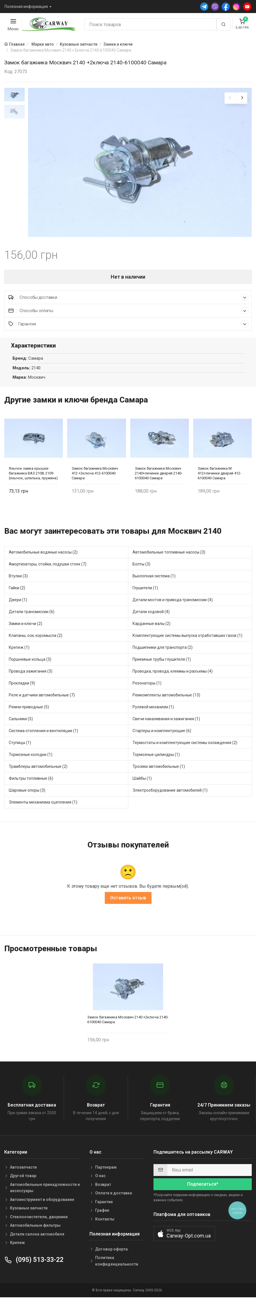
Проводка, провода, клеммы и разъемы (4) (173, 688)
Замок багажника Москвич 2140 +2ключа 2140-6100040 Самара (127, 1036)
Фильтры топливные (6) (31, 795)
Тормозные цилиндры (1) (156, 771)
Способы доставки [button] (128, 314)
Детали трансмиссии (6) (31, 628)
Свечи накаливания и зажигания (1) (166, 735)
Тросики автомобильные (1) (159, 783)
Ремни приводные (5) (29, 723)
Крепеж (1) (19, 664)
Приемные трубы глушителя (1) (162, 676)
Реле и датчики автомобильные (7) (42, 711)
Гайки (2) (17, 604)
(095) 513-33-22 (33, 1276)
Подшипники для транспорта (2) (163, 664)
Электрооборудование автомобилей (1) (170, 807)
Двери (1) (18, 616)
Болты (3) (141, 580)
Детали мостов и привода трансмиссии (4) (173, 616)
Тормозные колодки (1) (30, 771)
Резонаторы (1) (147, 700)
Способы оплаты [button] (128, 327)
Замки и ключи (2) (25, 640)
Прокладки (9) (22, 700)
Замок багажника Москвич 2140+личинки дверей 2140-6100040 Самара (158, 490)
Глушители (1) (145, 604)
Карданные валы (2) (151, 640)
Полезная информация (26, 6)
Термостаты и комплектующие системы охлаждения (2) (185, 759)
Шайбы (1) (142, 795)
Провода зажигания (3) (30, 688)
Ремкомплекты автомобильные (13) (166, 711)
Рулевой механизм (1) (153, 723)
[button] (184, 1250)
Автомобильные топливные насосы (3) (169, 569)
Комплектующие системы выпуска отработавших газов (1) (187, 652)
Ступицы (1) (20, 759)
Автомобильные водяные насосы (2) (43, 569)
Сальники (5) (21, 735)
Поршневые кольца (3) (30, 676)
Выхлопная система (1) (154, 592)
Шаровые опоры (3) (27, 807)
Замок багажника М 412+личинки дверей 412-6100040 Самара (219, 490)
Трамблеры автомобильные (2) (38, 783)
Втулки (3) (18, 592)
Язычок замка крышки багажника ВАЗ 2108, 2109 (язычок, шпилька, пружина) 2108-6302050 (33, 490)
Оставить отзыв (128, 914)
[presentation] (230, 98)
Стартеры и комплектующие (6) (162, 747)
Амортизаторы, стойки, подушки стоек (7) (47, 580)
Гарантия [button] (128, 340)
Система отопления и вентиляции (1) (43, 747)
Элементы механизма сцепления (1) (43, 819)
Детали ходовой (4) (151, 628)
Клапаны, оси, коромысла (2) (35, 652)
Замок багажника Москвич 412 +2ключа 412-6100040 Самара (95, 490)
